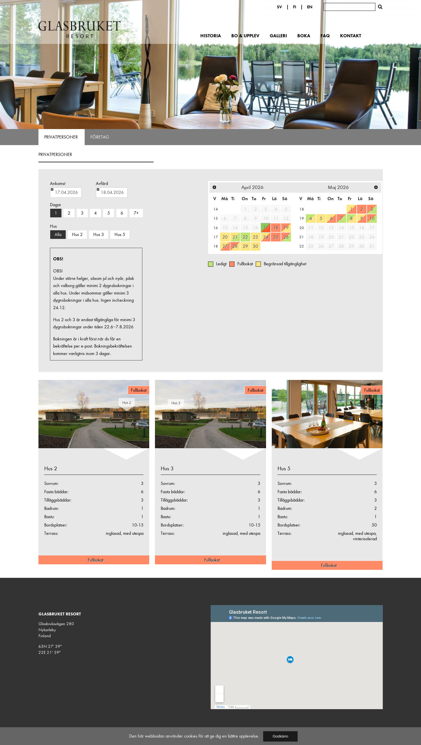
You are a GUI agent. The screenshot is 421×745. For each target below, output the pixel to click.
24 (265, 237)
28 (235, 246)
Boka (303, 35)
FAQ (325, 35)
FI (294, 6)
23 (255, 237)
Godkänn (280, 736)
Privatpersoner (61, 137)
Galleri (278, 35)
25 (275, 237)
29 (245, 246)
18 (275, 227)
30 (255, 246)
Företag (99, 137)
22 (245, 237)
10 (372, 218)
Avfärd (102, 183)
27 (225, 246)
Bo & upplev (245, 35)
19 (286, 227)
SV (279, 6)
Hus (53, 226)
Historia (210, 35)
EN (310, 6)
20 (225, 237)
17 (265, 227)
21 (235, 237)
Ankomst (57, 183)
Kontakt (350, 35)
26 (286, 237)
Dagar (55, 204)
